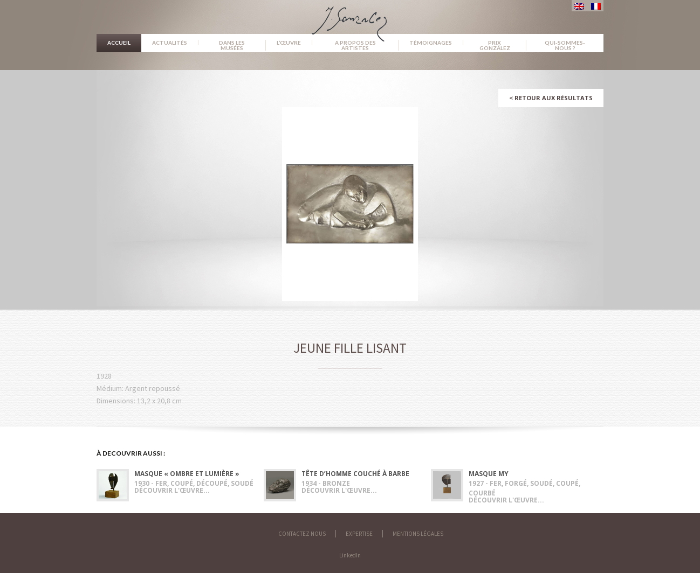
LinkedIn (350, 555)
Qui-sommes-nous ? (565, 45)
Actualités (169, 42)
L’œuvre (289, 42)
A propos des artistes (355, 45)
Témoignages (430, 42)
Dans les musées (232, 45)
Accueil (119, 42)
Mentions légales (418, 533)
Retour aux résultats (551, 98)
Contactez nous (302, 533)
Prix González (494, 45)
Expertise (359, 533)
